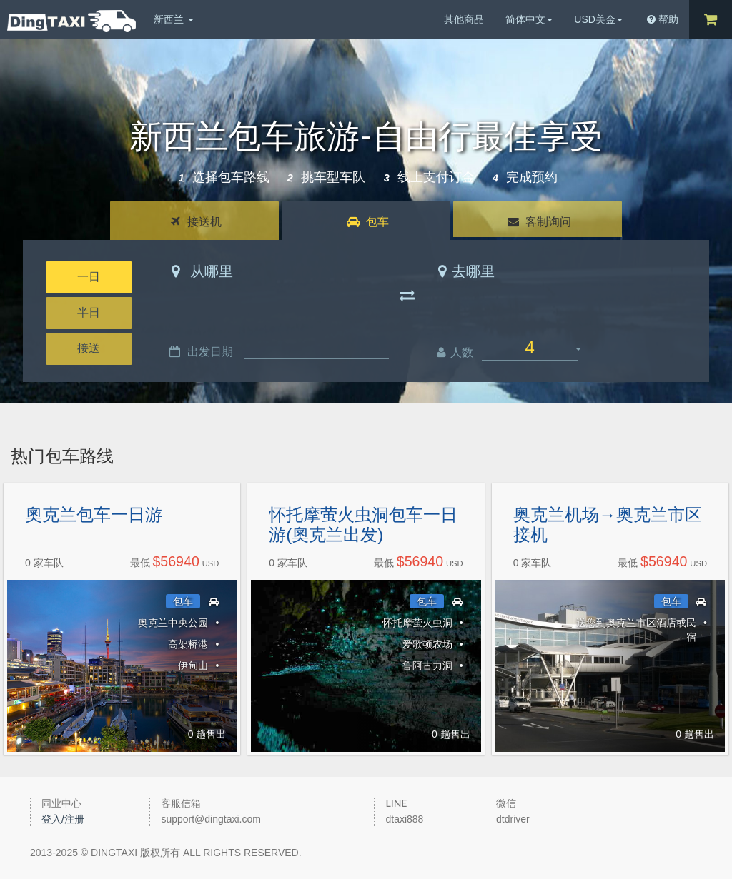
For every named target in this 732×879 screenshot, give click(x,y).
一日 (88, 277)
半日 (88, 312)
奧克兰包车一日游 (93, 514)
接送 (88, 348)
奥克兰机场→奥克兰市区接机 (607, 525)
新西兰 (174, 19)
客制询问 (539, 222)
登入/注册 (62, 819)
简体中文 (529, 19)
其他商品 (464, 19)
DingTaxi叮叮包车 (71, 21)
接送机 (196, 222)
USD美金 (598, 19)
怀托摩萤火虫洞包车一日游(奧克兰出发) (363, 525)
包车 (368, 222)
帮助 (662, 19)
